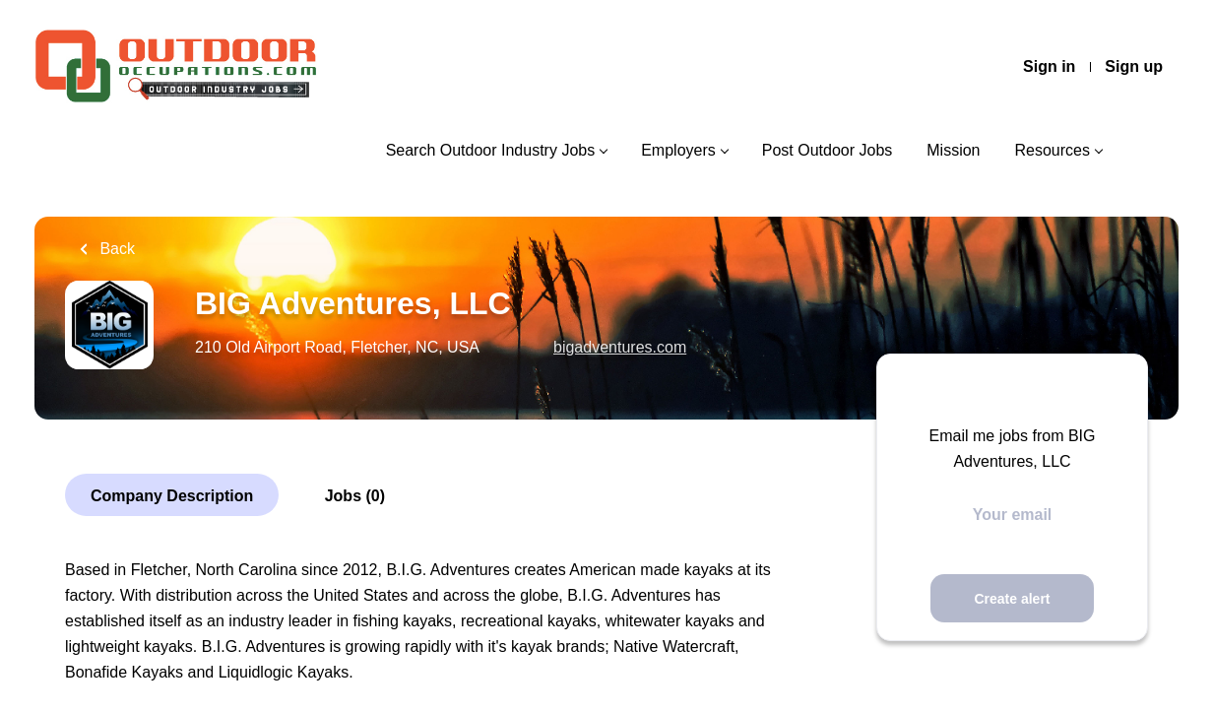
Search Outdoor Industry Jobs (491, 150)
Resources (1052, 150)
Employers (678, 150)
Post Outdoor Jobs (827, 150)
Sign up (1134, 66)
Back (115, 248)
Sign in (1049, 66)
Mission (953, 150)
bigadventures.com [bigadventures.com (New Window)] (619, 347)
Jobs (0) (355, 495)
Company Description (172, 495)
